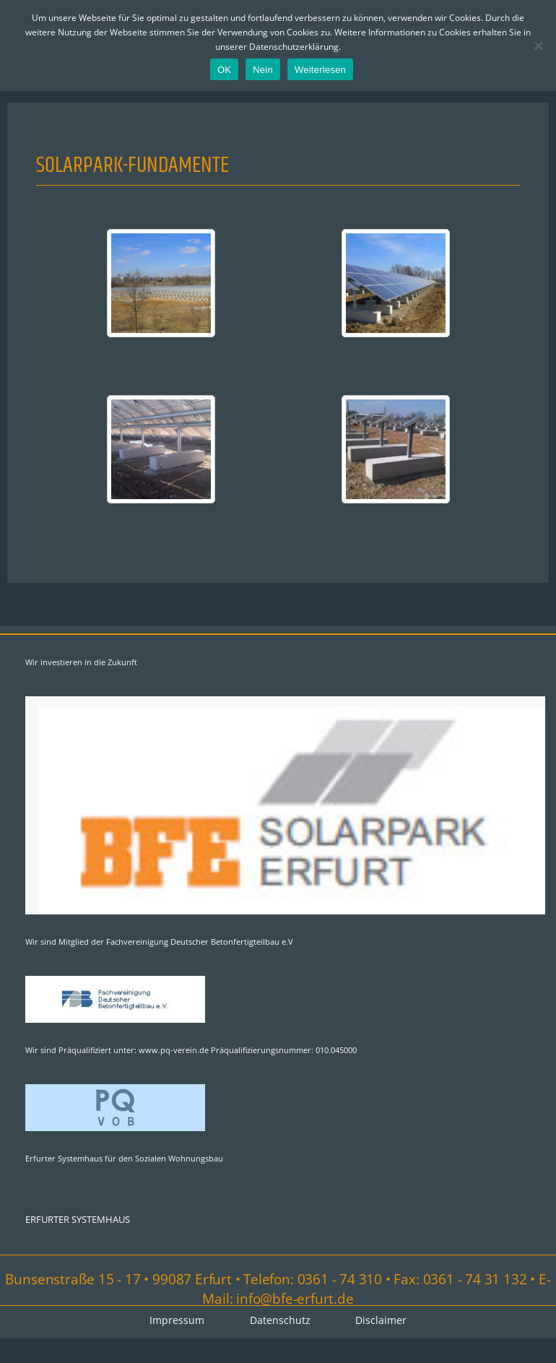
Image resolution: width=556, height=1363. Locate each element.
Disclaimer (382, 1321)
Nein (263, 69)
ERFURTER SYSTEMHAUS (77, 1219)
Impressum (176, 1321)
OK (224, 69)
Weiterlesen (320, 69)
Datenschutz (280, 1321)
